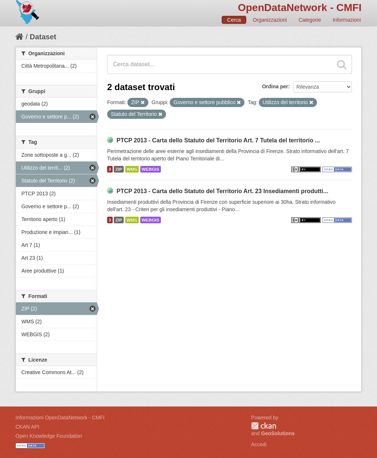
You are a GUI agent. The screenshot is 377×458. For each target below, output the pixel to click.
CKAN (263, 426)
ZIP (118, 169)
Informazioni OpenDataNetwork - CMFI (60, 417)
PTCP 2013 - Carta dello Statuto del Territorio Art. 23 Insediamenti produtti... (222, 191)
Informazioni (347, 20)
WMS (132, 169)
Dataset (43, 37)
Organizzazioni (270, 20)
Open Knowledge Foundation (48, 436)
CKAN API (27, 427)
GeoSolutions (278, 433)
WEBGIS (150, 169)
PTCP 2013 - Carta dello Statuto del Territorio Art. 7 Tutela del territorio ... (218, 140)
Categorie (310, 20)
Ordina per (275, 86)
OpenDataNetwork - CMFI (300, 7)
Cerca (234, 20)
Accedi (259, 444)
